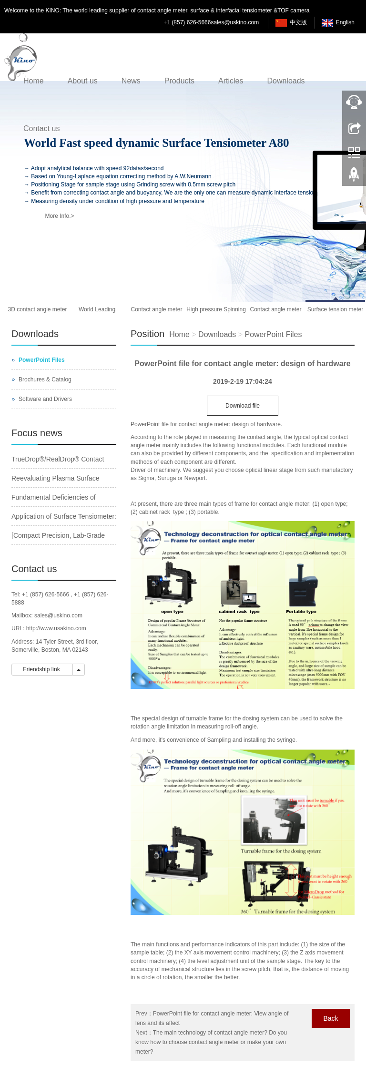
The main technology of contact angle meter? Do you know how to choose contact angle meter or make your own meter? (211, 1042)
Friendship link (42, 669)
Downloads (286, 81)
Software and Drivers (45, 399)
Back (330, 1018)
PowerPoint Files (273, 334)
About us (83, 81)
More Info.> (59, 216)
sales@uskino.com (235, 22)
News (131, 81)
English (345, 22)
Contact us (41, 128)
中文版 (298, 22)
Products (179, 81)
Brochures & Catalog (45, 379)
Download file (242, 405)
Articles (230, 81)
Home (33, 81)
